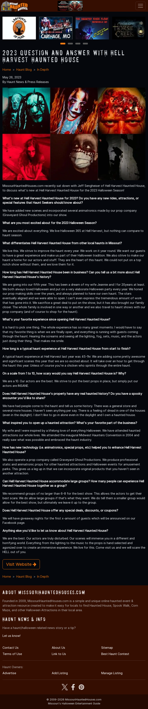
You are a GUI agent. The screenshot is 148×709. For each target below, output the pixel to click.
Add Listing (60, 673)
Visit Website (21, 564)
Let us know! (11, 635)
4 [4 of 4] (85, 43)
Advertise (9, 673)
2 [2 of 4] (70, 43)
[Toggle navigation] (140, 6)
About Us (58, 647)
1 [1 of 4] (62, 43)
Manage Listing (112, 673)
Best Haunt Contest (115, 654)
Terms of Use (12, 654)
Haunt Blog (24, 69)
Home (7, 69)
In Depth (43, 69)
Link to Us (59, 654)
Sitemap (107, 647)
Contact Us (11, 647)
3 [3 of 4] (78, 43)
